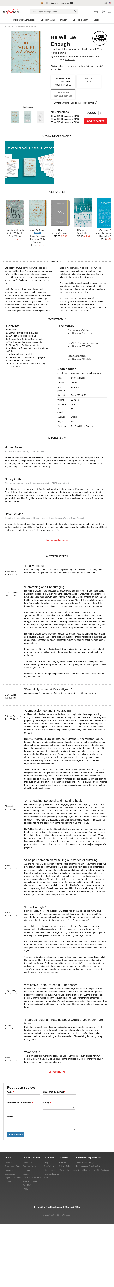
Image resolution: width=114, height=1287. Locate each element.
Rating (47, 1103)
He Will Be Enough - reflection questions (86, 343)
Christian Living (48, 20)
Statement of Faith (12, 1166)
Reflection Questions (77, 356)
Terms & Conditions (67, 1170)
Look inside (26, 107)
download (77, 333)
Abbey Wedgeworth (60, 233)
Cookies (62, 1162)
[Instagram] (29, 1206)
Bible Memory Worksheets (79, 330)
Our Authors (10, 1170)
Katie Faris (59, 56)
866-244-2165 (72, 1207)
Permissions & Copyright (33, 1178)
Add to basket (95, 121)
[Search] (75, 11)
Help (96, 12)
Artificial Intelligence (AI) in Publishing (92, 1170)
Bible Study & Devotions (24, 20)
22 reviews (70, 59)
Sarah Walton (14, 236)
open (70, 333)
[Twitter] (19, 1206)
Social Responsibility (85, 1162)
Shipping (26, 1170)
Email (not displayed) (54, 1092)
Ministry (63, 20)
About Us (9, 1162)
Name (10, 1092)
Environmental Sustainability (88, 1166)
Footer (14, 27)
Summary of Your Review (20, 1103)
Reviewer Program (51, 1174)
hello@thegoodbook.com (48, 1207)
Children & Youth (80, 20)
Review (11, 1116)
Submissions (10, 1174)
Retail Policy (28, 1185)
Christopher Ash (106, 236)
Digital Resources (51, 1170)
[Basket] (109, 12)
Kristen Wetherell (14, 233)
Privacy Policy (65, 1166)
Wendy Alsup (83, 233)
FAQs (25, 1189)
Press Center (49, 1178)
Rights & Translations (14, 1178)
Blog (46, 1162)
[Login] (103, 11)
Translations (49, 1166)
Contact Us (27, 1162)
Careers (8, 1181)
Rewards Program (30, 1166)
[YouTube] (13, 1206)
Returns (26, 1174)
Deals (96, 20)
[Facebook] (24, 1206)
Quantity (97, 113)
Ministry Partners (30, 1181)
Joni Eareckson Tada (88, 56)
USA (107, 3)
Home (7, 27)
